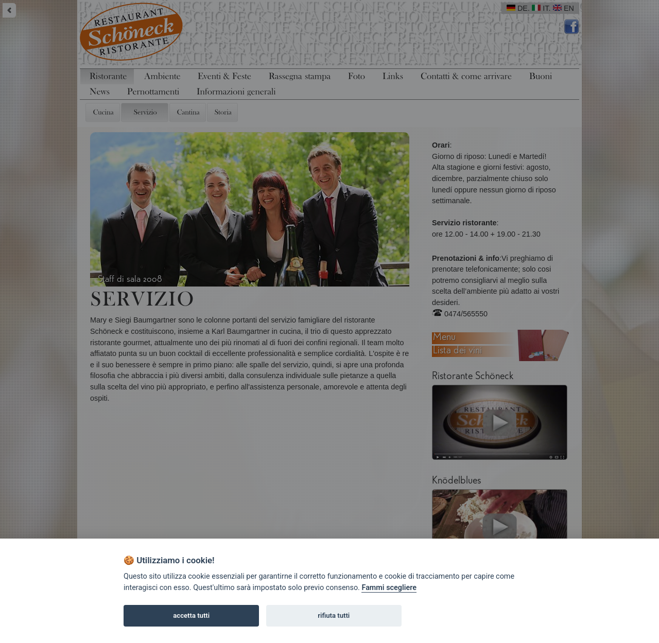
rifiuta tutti (334, 615)
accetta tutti (191, 615)
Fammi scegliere (389, 587)
